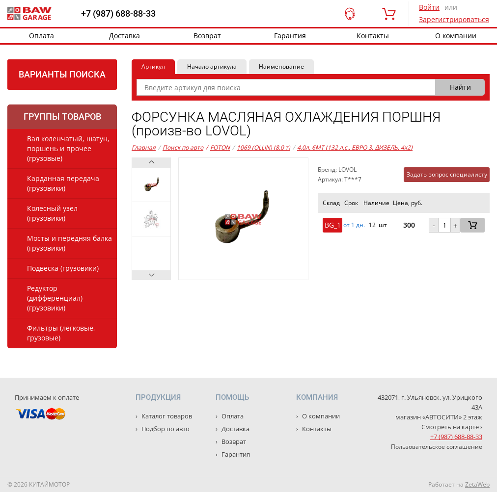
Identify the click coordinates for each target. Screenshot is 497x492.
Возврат (207, 35)
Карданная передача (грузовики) (63, 183)
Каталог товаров (166, 416)
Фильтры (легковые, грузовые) (61, 332)
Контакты (373, 35)
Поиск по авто (183, 147)
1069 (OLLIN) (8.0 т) (263, 147)
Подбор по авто (165, 428)
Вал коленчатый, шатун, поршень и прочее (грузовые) (68, 148)
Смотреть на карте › (451, 426)
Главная (144, 147)
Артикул (153, 66)
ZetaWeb (477, 484)
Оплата (41, 35)
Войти (429, 7)
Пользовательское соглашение (436, 446)
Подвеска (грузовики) (63, 268)
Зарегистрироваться (454, 19)
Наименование (281, 66)
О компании (320, 416)
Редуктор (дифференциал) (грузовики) (55, 298)
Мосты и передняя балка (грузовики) (69, 243)
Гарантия (290, 35)
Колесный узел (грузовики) (52, 213)
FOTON (218, 148)
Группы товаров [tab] (62, 116)
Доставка (124, 35)
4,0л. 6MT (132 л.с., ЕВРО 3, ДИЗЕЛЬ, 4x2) (355, 147)
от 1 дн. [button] (354, 225)
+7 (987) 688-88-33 (118, 14)
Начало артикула (212, 66)
